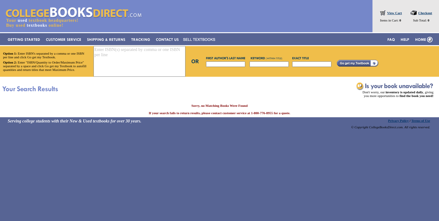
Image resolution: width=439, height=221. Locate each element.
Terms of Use (420, 120)
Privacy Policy (398, 120)
